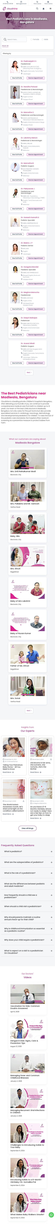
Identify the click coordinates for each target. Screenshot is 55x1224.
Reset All (5, 46)
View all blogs (27, 828)
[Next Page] (29, 372)
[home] (15, 9)
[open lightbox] (27, 459)
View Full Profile (17, 78)
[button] (50, 8)
